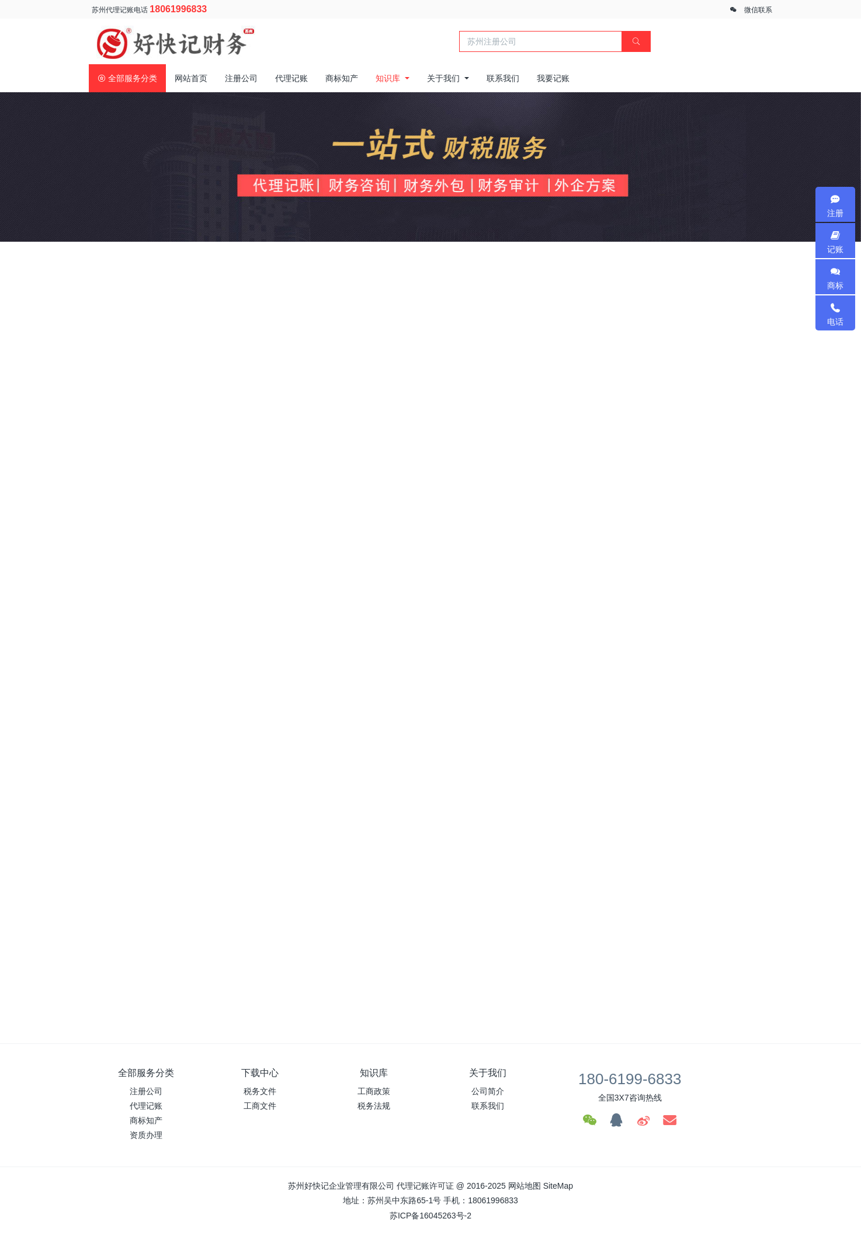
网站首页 (191, 78)
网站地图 (524, 1185)
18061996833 (178, 9)
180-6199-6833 (629, 1079)
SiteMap (558, 1185)
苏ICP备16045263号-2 (430, 1215)
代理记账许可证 (425, 1185)
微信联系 (758, 10)
